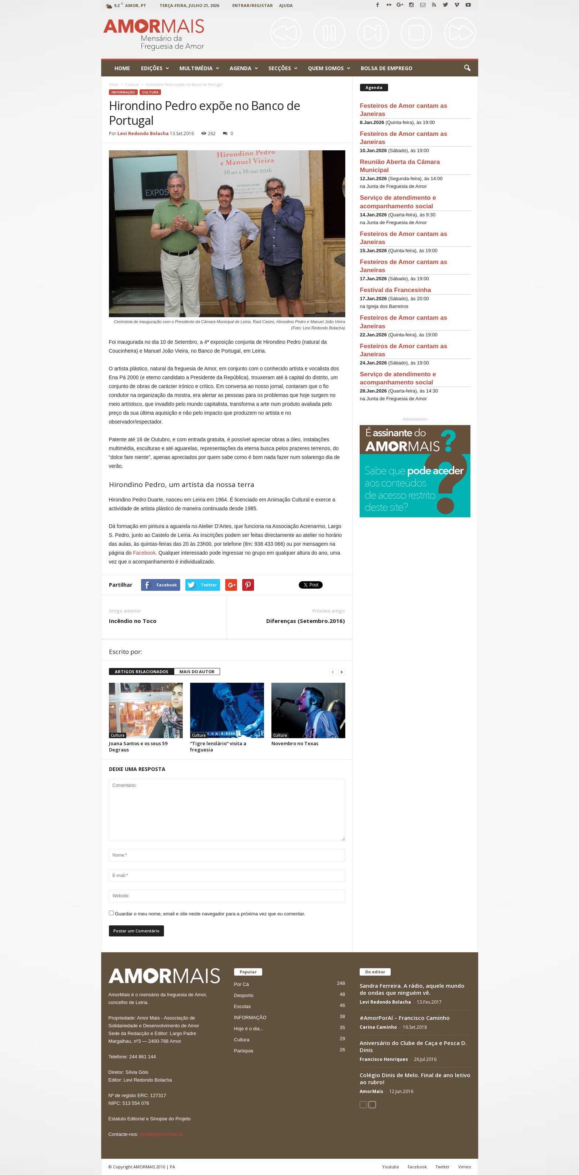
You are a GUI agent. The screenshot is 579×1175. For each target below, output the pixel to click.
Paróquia (243, 1051)
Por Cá (241, 984)
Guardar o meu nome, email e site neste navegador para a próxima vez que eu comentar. (210, 914)
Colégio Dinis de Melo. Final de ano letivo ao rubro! (415, 1078)
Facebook (144, 553)
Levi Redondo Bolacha (143, 133)
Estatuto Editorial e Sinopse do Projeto (150, 1118)
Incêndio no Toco (133, 620)
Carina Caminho (378, 1027)
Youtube (390, 1166)
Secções (283, 68)
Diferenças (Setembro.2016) (305, 620)
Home (122, 68)
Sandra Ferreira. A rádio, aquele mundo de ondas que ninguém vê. (412, 989)
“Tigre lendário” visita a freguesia (218, 746)
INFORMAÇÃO (123, 92)
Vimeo (464, 1166)
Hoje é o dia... (249, 1028)
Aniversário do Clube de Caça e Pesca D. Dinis (413, 1046)
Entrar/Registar (252, 5)
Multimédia (199, 68)
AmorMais (371, 1091)
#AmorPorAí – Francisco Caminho (405, 1017)
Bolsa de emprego (386, 68)
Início (113, 84)
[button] (467, 68)
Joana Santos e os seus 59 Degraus (138, 746)
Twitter (442, 1166)
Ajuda (286, 5)
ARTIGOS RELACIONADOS (141, 671)
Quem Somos (329, 68)
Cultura (150, 92)
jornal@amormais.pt (161, 1134)
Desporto (244, 995)
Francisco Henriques (384, 1059)
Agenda (244, 68)
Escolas (242, 1006)
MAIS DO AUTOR (197, 671)
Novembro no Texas (294, 743)
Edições (155, 68)
